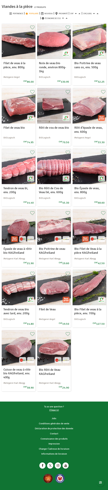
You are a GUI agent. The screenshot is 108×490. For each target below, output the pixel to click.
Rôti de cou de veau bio (54, 128)
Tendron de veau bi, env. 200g (15, 190)
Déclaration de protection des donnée (54, 428)
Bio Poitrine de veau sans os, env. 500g (87, 65)
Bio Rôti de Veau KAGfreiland (49, 372)
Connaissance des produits (54, 438)
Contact (54, 433)
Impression (54, 443)
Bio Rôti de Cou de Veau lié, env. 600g (51, 190)
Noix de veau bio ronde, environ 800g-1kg (52, 67)
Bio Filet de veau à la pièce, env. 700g (87, 311)
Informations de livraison (54, 453)
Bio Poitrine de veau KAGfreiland (52, 251)
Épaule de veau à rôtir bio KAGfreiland (17, 251)
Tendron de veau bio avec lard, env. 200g (16, 311)
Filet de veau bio (14, 128)
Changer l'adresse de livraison (54, 448)
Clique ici (54, 410)
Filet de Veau (47, 309)
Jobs (54, 418)
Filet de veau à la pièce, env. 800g (14, 65)
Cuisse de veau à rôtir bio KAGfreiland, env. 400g (17, 373)
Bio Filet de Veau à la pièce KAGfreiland (87, 251)
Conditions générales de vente (54, 423)
